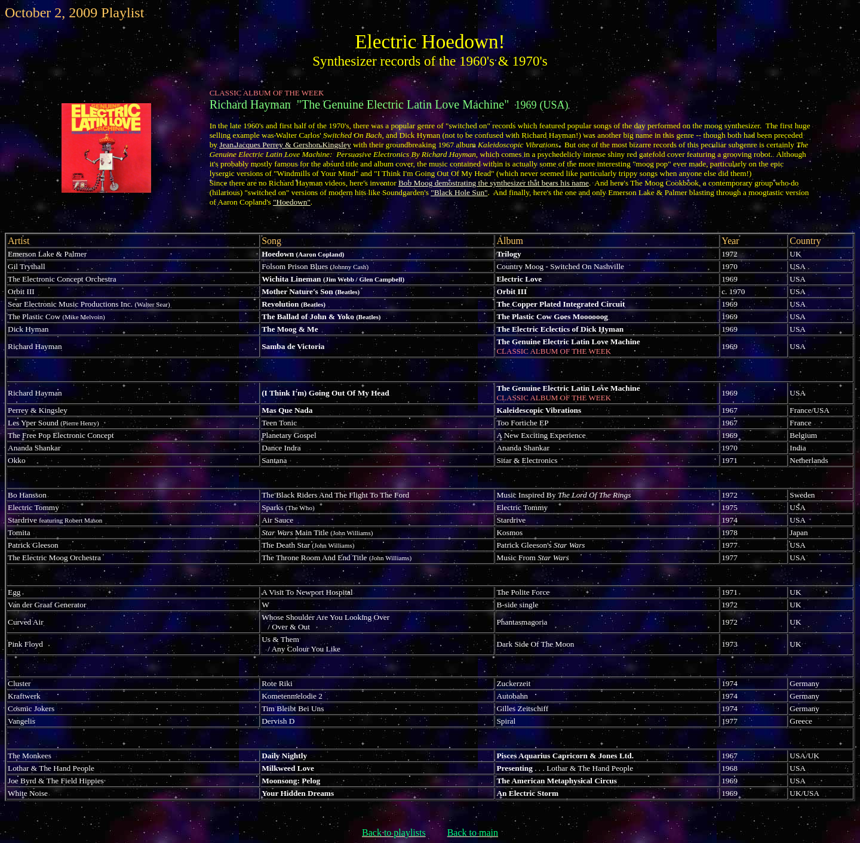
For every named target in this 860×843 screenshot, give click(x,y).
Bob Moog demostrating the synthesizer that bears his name (493, 182)
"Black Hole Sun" (459, 192)
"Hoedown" (292, 201)
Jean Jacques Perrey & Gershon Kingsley (285, 144)
